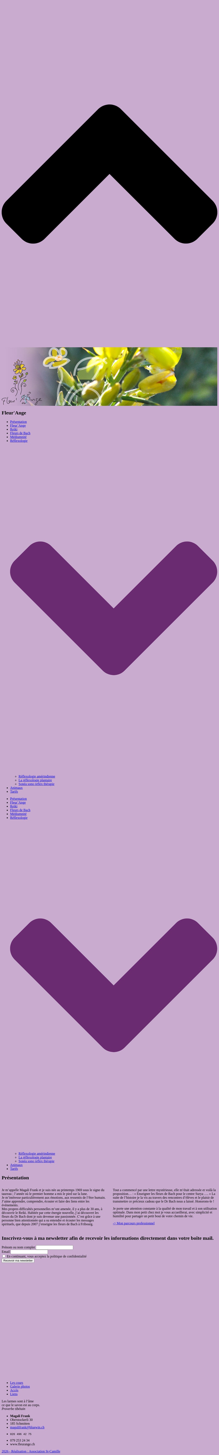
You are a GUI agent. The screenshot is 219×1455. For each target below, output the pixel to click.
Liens (14, 1394)
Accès (14, 1390)
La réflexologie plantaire (35, 780)
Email (6, 1251)
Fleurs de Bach (20, 433)
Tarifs (14, 791)
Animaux (16, 788)
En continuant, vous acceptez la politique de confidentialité (45, 1256)
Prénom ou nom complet (18, 1247)
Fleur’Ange (18, 425)
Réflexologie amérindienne (37, 776)
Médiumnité (18, 437)
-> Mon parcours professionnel (134, 1223)
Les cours (16, 1382)
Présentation (18, 422)
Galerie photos (20, 1386)
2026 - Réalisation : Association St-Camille (31, 1451)
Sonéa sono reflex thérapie (36, 784)
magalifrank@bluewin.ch (27, 1427)
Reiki (13, 429)
